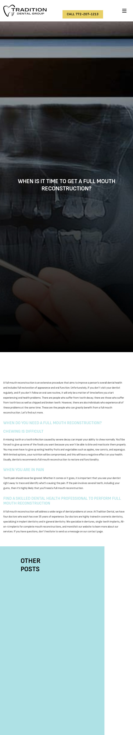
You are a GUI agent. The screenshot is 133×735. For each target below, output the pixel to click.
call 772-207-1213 (83, 14)
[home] (25, 11)
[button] (124, 10)
